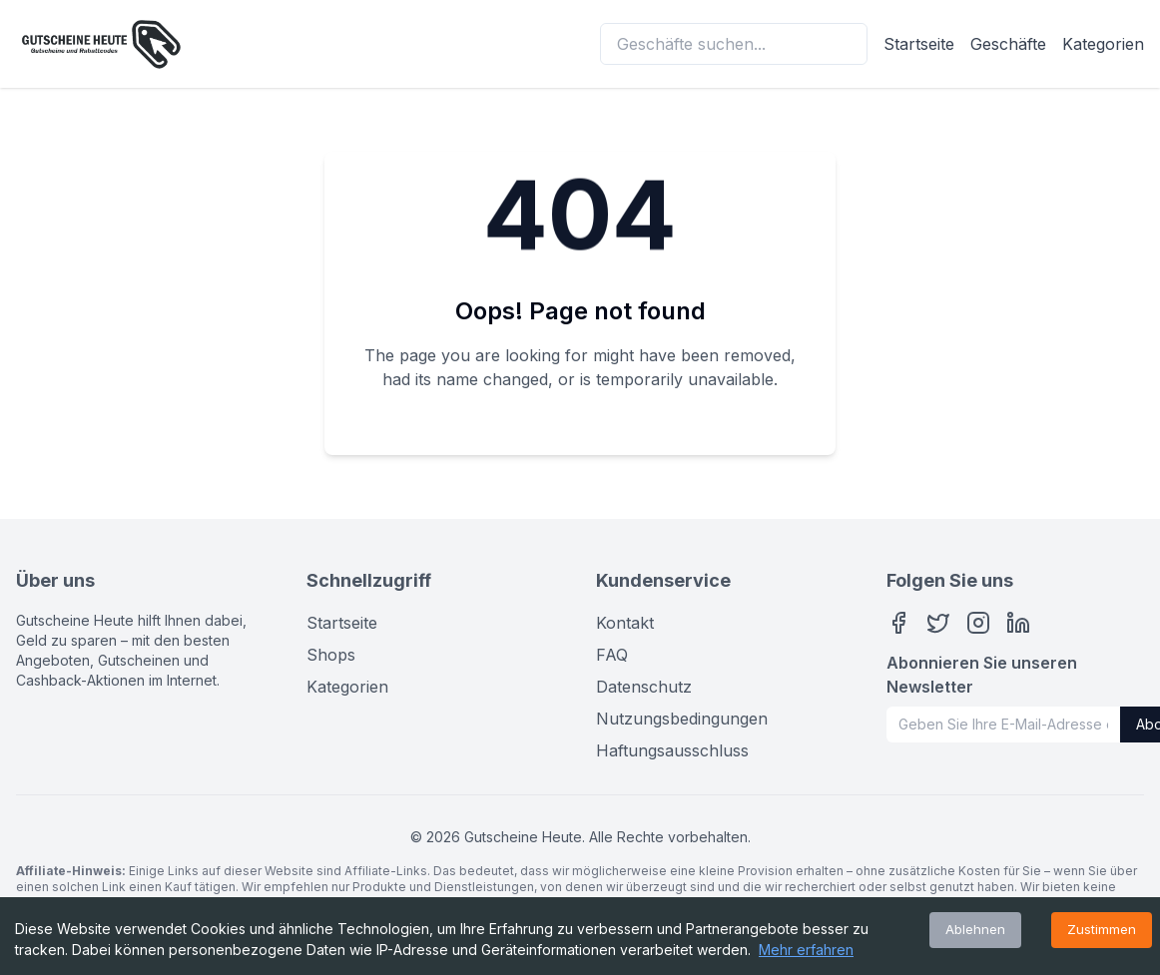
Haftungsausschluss (672, 750)
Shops (330, 655)
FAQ (612, 655)
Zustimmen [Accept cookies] (1101, 929)
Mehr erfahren (806, 949)
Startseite (918, 44)
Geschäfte (1008, 44)
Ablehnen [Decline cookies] (975, 929)
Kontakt (625, 623)
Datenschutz (644, 687)
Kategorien (1103, 44)
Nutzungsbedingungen (682, 719)
